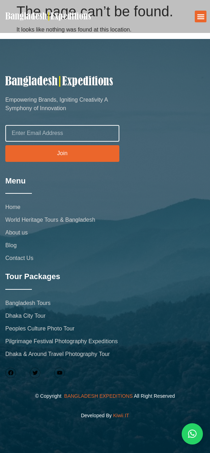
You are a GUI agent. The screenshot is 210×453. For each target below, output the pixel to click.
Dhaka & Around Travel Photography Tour (57, 354)
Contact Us (19, 258)
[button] (200, 16)
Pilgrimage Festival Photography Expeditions (61, 341)
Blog (11, 245)
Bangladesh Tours (28, 303)
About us (16, 233)
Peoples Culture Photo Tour (39, 328)
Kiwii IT (121, 415)
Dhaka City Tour (25, 316)
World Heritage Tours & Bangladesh (50, 220)
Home (13, 207)
